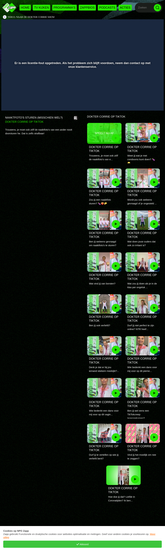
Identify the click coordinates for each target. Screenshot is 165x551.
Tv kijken (41, 7)
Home (25, 7)
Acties (125, 7)
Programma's (64, 7)
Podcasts (107, 7)
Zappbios (87, 7)
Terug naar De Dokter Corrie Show (31, 17)
